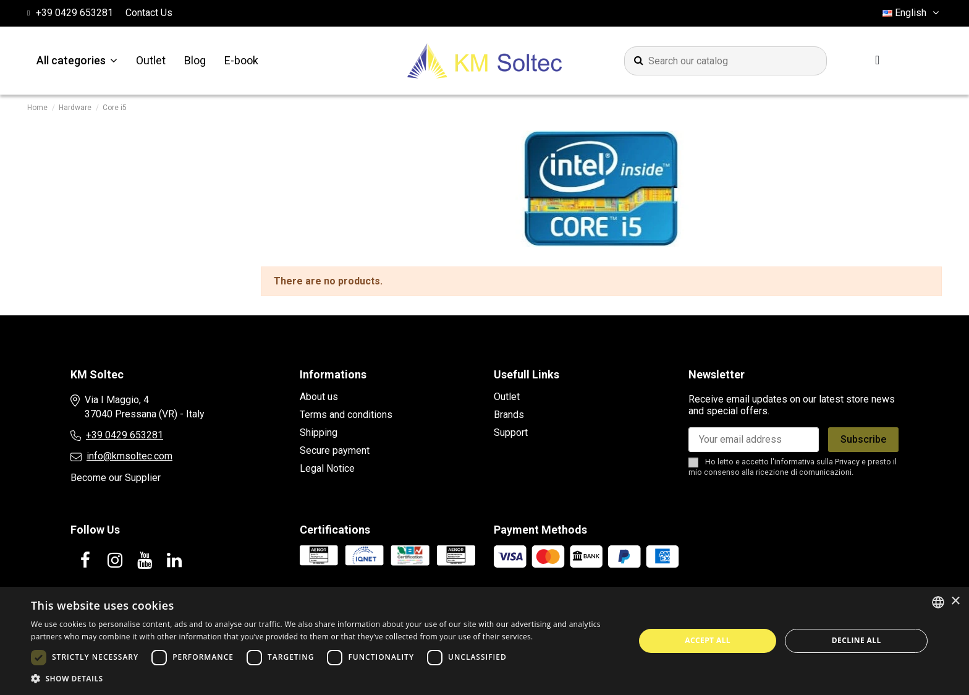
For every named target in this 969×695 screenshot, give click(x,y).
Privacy (847, 461)
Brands (509, 414)
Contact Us (148, 13)
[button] (324, 679)
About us (319, 397)
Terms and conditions (346, 414)
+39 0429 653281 (124, 435)
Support (511, 432)
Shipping (318, 432)
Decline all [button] (856, 640)
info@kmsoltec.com (129, 456)
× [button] (955, 601)
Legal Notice (327, 468)
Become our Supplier (115, 478)
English (912, 13)
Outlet (507, 397)
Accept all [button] (707, 640)
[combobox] (938, 602)
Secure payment (335, 450)
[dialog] (484, 641)
